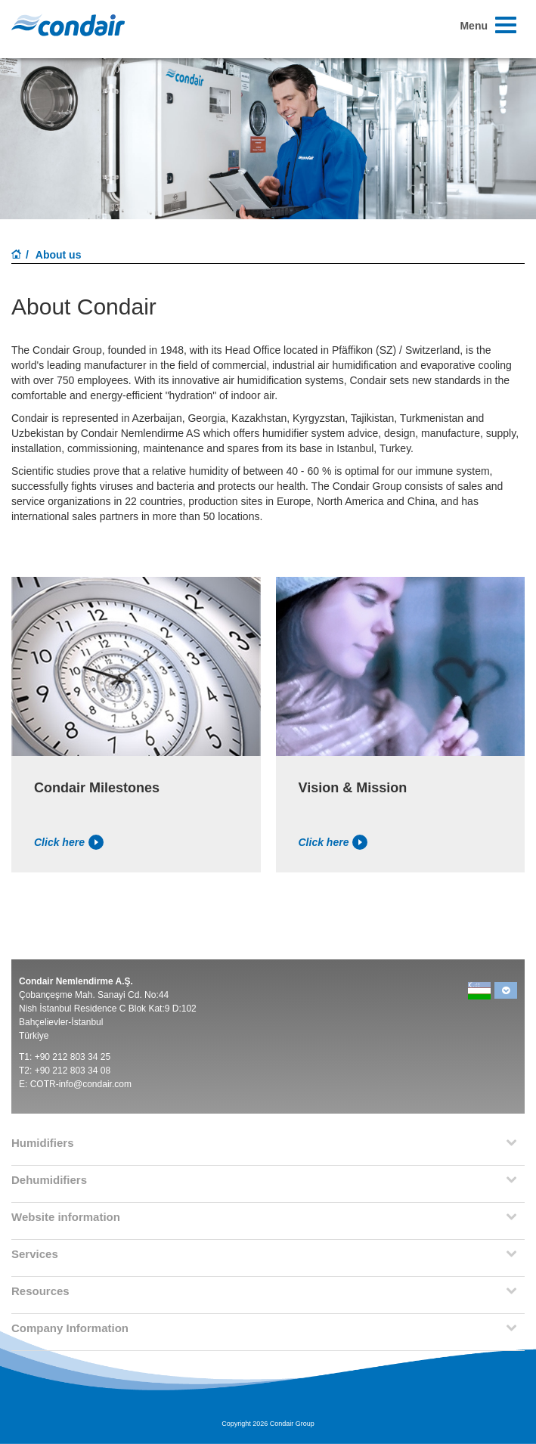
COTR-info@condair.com (81, 1084)
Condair (68, 25)
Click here (69, 842)
